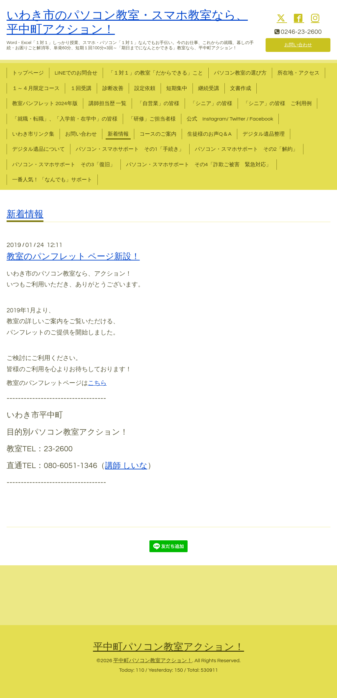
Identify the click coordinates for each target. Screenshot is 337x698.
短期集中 (176, 88)
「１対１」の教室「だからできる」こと (155, 73)
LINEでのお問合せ (76, 73)
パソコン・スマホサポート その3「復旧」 (63, 164)
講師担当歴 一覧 (107, 103)
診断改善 (112, 88)
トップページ (28, 73)
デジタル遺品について (38, 149)
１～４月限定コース (36, 88)
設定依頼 (144, 88)
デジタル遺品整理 (264, 134)
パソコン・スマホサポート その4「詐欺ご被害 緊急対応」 (198, 164)
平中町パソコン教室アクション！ (168, 647)
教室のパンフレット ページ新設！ (73, 256)
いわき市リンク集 (33, 134)
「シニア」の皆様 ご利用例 (277, 103)
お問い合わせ (298, 44)
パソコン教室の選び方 (240, 73)
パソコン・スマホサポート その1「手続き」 (130, 149)
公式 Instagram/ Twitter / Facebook (230, 119)
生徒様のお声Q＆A (209, 134)
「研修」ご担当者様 (152, 119)
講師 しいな (126, 466)
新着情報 (118, 134)
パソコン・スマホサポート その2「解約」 (246, 149)
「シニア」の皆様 (211, 103)
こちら (97, 383)
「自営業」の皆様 (158, 103)
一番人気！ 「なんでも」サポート (52, 179)
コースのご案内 (158, 134)
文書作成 (240, 88)
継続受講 (208, 88)
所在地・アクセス (298, 73)
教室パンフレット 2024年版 (45, 103)
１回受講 (80, 88)
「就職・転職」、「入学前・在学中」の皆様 (64, 119)
